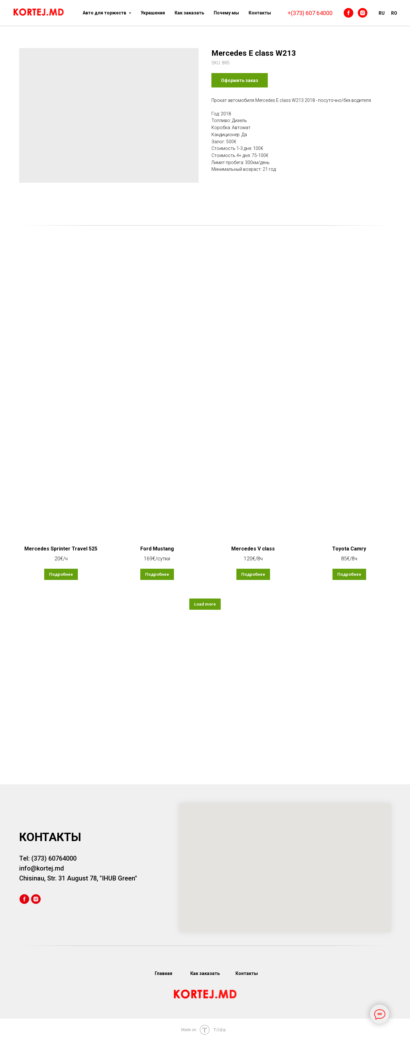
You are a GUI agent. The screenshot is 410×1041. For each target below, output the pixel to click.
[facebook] (348, 13)
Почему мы (226, 12)
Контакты (260, 12)
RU (382, 13)
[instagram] (362, 13)
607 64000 (319, 13)
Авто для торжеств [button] (105, 12)
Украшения (153, 12)
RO (394, 13)
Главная (163, 973)
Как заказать (189, 12)
